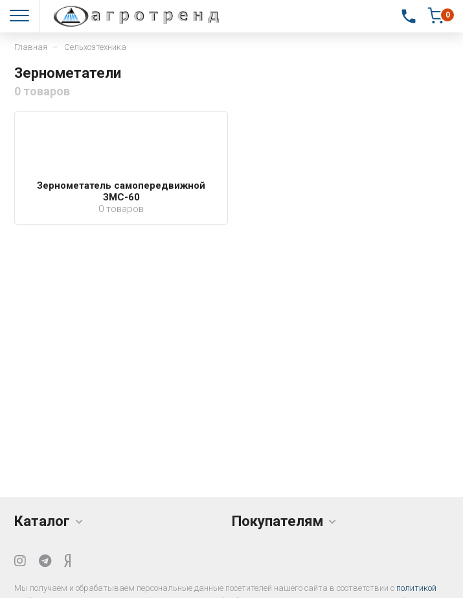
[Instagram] (20, 561)
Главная (30, 47)
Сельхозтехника (95, 47)
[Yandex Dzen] (67, 561)
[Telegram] (45, 561)
